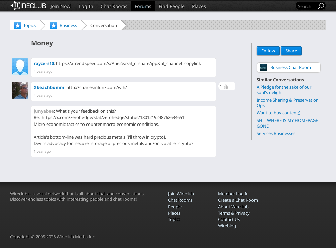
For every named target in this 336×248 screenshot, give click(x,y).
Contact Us (229, 219)
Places (199, 6)
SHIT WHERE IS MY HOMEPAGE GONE (287, 123)
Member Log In (233, 193)
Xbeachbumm (49, 87)
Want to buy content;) (278, 112)
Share (291, 51)
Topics (29, 25)
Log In (86, 6)
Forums (143, 6)
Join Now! (61, 6)
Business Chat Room (290, 67)
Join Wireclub (181, 193)
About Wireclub (233, 206)
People (175, 206)
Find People (172, 6)
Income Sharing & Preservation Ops (288, 102)
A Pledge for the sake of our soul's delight (284, 89)
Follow (268, 51)
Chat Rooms (114, 6)
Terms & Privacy (234, 213)
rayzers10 (44, 63)
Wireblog (227, 225)
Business (68, 25)
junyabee (44, 111)
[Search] (306, 6)
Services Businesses (276, 133)
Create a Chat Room (238, 200)
